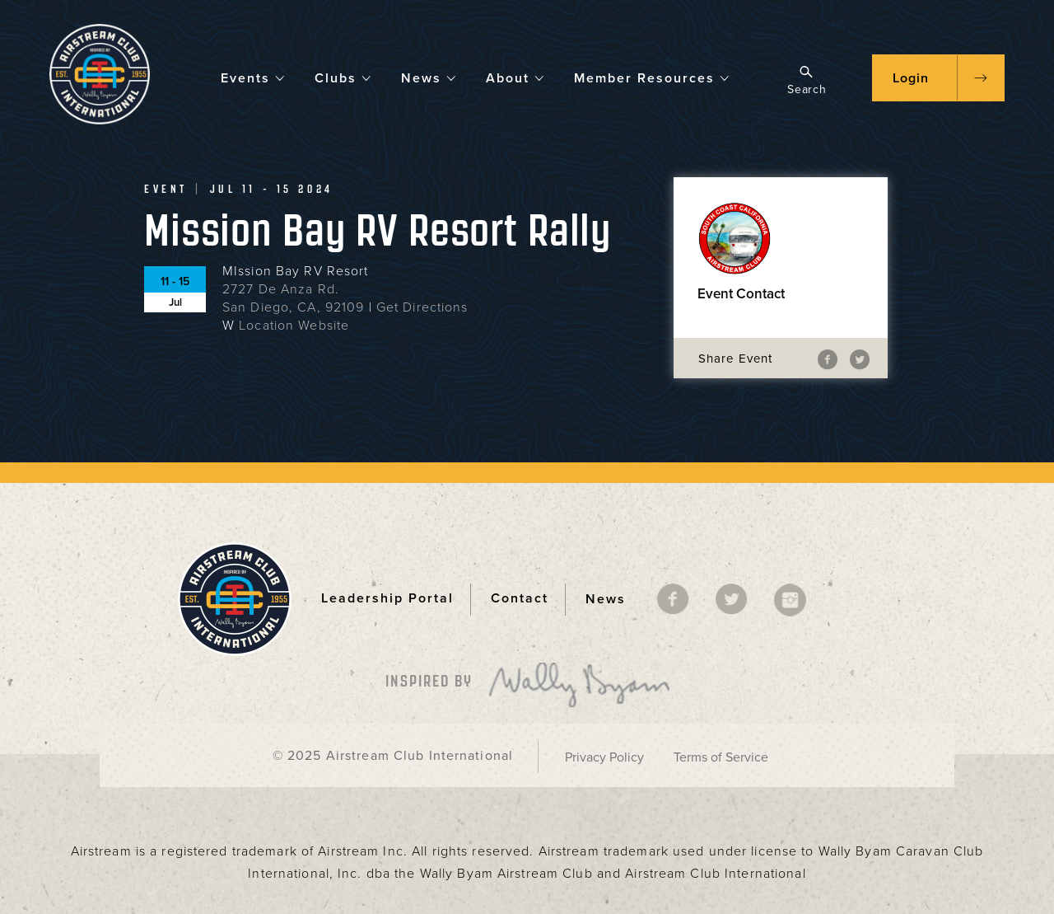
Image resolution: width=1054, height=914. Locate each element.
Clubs (343, 77)
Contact (519, 598)
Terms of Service (721, 757)
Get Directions (422, 307)
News (429, 77)
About (515, 77)
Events (253, 77)
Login (911, 78)
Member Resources (652, 77)
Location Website (294, 325)
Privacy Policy (604, 757)
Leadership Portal (387, 598)
